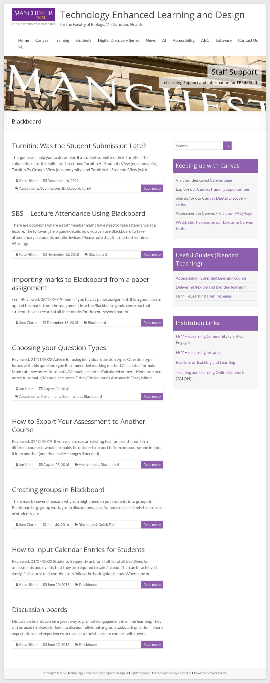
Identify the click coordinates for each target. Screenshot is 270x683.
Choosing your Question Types (59, 347)
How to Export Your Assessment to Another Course (78, 425)
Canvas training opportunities (223, 189)
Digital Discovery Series (118, 40)
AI (164, 40)
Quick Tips (106, 524)
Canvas (41, 40)
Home (23, 40)
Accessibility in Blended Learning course (211, 278)
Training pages (219, 295)
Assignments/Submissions (39, 188)
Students (83, 40)
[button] (20, 48)
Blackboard (71, 188)
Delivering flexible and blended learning (210, 286)
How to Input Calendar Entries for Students (78, 549)
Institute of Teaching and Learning (205, 362)
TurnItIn (88, 188)
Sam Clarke (28, 322)
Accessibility (184, 40)
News (151, 40)
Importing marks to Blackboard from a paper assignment (80, 283)
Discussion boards (39, 609)
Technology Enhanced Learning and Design (152, 14)
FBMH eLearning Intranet (198, 352)
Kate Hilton (28, 180)
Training (62, 40)
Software (224, 40)
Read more (152, 188)
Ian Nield (26, 388)
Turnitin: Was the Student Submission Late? (79, 145)
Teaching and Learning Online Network (210, 372)
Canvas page (221, 180)
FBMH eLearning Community (201, 336)
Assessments (29, 396)
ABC (205, 40)
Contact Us (248, 40)
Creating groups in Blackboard (58, 489)
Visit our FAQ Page (235, 213)
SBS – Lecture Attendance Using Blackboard (78, 213)
